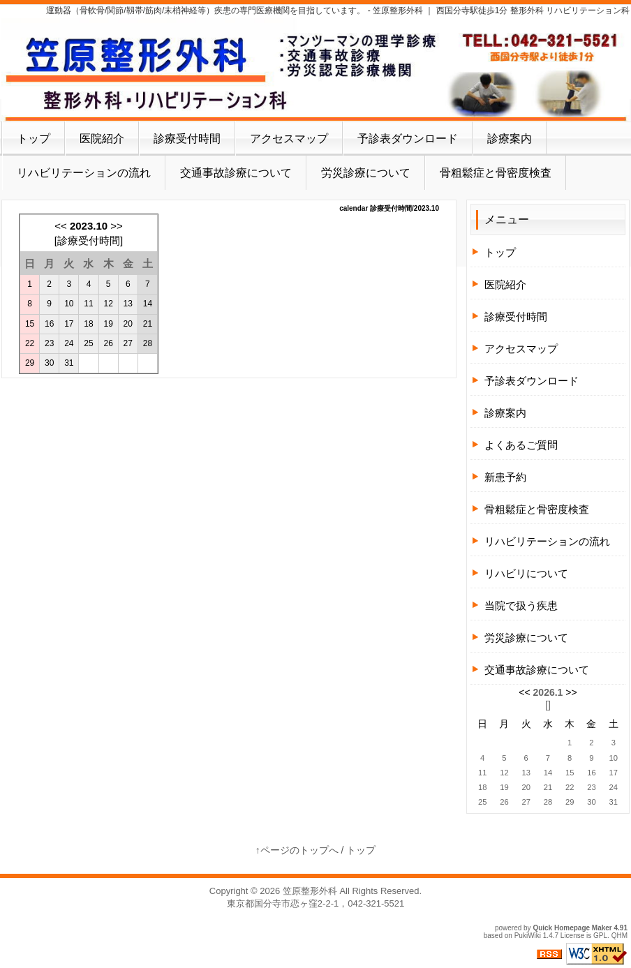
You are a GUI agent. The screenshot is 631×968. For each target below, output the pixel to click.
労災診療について (365, 173)
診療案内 (509, 138)
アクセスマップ (289, 138)
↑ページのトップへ (297, 850)
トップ (33, 138)
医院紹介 (102, 138)
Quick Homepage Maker (572, 928)
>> (116, 226)
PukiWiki (527, 935)
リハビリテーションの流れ (84, 173)
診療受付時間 (187, 138)
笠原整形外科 (310, 891)
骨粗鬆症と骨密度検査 (495, 173)
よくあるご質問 (521, 445)
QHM (619, 935)
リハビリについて (526, 573)
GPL (600, 935)
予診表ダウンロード (407, 138)
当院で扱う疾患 (521, 605)
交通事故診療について (236, 173)
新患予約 (505, 477)
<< (60, 226)
